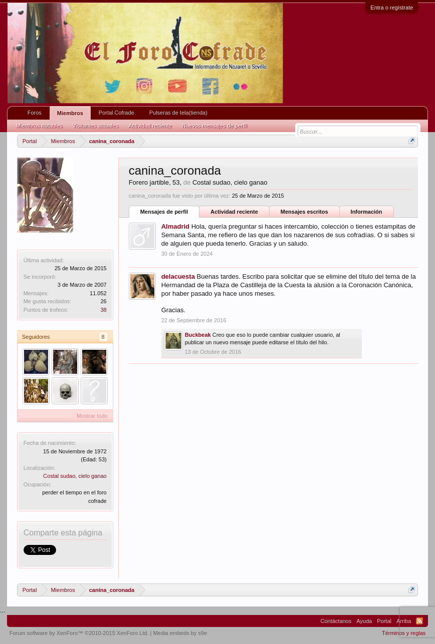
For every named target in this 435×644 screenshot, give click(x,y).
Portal (384, 621)
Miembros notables (39, 126)
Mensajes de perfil (164, 212)
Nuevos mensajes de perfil (214, 126)
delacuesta (178, 276)
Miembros (70, 113)
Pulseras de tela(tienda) (178, 113)
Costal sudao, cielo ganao (75, 476)
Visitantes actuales (96, 126)
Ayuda (364, 621)
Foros (35, 113)
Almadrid (175, 226)
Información (366, 212)
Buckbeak (198, 335)
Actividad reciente (234, 212)
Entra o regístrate (391, 8)
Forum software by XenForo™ (79, 633)
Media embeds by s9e (180, 633)
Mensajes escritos (304, 212)
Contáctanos (335, 621)
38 (103, 310)
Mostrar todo (92, 416)
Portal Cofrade (116, 113)
